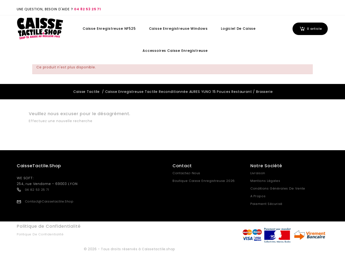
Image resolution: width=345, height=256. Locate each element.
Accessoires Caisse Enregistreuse (175, 50)
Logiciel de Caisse (238, 28)
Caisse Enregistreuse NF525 (109, 28)
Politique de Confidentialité (40, 234)
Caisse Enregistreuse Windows (178, 28)
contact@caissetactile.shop (49, 201)
